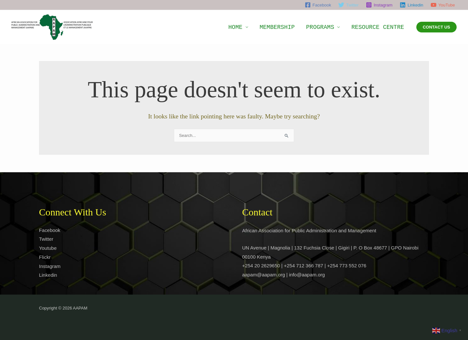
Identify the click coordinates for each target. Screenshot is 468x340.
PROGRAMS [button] (327, 27)
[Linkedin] (411, 5)
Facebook (49, 230)
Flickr (45, 257)
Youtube (48, 248)
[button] (436, 27)
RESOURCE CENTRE (380, 27)
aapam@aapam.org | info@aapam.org (283, 275)
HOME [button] (252, 27)
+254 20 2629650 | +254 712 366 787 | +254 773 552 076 (304, 266)
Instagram (50, 266)
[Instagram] (379, 5)
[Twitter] (348, 5)
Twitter (46, 239)
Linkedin (48, 275)
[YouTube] (443, 5)
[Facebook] (317, 5)
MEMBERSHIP (289, 27)
